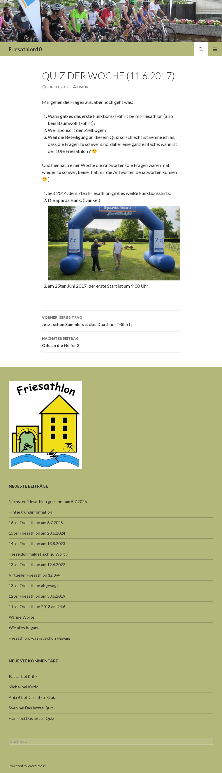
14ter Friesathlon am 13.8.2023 (37, 543)
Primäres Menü (215, 49)
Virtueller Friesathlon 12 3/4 (34, 575)
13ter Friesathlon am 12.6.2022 (37, 564)
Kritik (33, 676)
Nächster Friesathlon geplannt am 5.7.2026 (48, 501)
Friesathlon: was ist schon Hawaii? (40, 638)
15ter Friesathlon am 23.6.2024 (37, 533)
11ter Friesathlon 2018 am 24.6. (37, 606)
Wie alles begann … (26, 627)
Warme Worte (21, 617)
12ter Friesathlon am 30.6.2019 (37, 596)
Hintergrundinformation (30, 511)
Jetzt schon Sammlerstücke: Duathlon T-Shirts (111, 320)
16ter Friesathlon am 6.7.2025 (36, 522)
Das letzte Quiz (42, 697)
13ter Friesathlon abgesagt (33, 585)
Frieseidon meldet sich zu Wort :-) (39, 554)
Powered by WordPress (27, 766)
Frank (82, 87)
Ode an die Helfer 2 (111, 341)
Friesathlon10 (25, 49)
